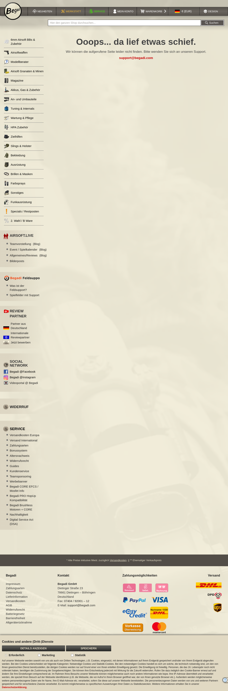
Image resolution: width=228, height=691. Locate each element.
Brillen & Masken (18, 179)
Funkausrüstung (18, 207)
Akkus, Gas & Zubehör (22, 95)
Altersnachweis (19, 460)
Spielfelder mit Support (24, 300)
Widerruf (19, 412)
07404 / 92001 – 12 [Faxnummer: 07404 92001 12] (76, 605)
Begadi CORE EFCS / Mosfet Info (24, 493)
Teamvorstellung (25, 249)
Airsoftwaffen (15, 57)
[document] (114, 663)
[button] (183, 16)
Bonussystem (18, 455)
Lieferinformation (17, 601)
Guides (14, 471)
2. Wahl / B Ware (18, 225)
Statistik (80, 655)
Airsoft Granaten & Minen (23, 76)
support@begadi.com (136, 63)
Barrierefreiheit (15, 623)
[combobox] (124, 28)
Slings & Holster (18, 151)
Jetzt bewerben (21, 347)
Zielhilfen (13, 141)
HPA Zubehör (16, 132)
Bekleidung (14, 160)
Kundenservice (19, 476)
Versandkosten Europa (24, 440)
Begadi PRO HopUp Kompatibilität (23, 503)
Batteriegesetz (15, 618)
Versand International (23, 445)
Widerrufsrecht (19, 465)
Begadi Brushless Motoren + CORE (21, 512)
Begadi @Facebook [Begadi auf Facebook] (22, 376)
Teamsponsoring (20, 481)
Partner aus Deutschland (19, 330)
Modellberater (16, 67)
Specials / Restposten (21, 216)
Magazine (13, 85)
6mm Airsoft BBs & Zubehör (19, 46)
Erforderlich (16, 655)
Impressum (13, 588)
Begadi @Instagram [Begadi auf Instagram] (23, 382)
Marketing (48, 655)
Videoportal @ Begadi (24, 388)
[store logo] (13, 16)
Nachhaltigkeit (19, 519)
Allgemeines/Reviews (28, 260)
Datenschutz (14, 597)
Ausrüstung (15, 169)
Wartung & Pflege (18, 123)
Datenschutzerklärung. (14, 687)
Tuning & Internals (19, 113)
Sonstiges (14, 197)
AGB (9, 610)
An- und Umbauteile (20, 104)
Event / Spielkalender (28, 254)
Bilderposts (17, 266)
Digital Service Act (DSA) (21, 526)
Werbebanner (18, 486)
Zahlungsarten (19, 450)
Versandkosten (118, 565)
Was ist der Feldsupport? (18, 293)
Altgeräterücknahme (19, 627)
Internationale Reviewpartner (20, 340)
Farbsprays (14, 188)
